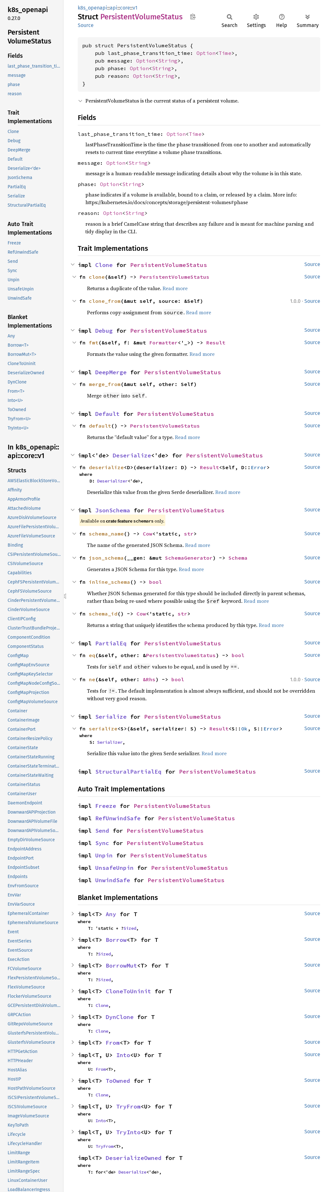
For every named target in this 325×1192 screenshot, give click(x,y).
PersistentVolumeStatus (168, 265)
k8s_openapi (92, 8)
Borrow (116, 939)
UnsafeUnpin (114, 867)
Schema (238, 558)
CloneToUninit (128, 991)
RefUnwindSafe (118, 818)
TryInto (128, 1132)
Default (107, 413)
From (113, 1042)
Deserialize (132, 455)
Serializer (110, 742)
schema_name (106, 533)
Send (102, 830)
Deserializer (112, 481)
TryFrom (128, 1106)
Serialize (111, 716)
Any (111, 914)
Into (123, 1055)
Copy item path (193, 16)
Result (215, 342)
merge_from (105, 384)
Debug (104, 330)
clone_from (105, 301)
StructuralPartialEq (128, 771)
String (167, 60)
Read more (175, 288)
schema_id (103, 613)
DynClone (120, 1017)
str (189, 533)
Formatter (163, 342)
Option (206, 53)
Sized (129, 928)
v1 (135, 8)
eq (92, 655)
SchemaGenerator (189, 558)
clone (97, 277)
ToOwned (118, 1080)
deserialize (106, 467)
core (125, 8)
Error (259, 467)
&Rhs (149, 679)
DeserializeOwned (134, 1158)
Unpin (104, 855)
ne (92, 679)
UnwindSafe (112, 880)
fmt (93, 342)
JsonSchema (112, 510)
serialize (103, 728)
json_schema (106, 558)
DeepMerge (111, 372)
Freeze (105, 805)
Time (225, 53)
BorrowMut (121, 965)
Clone (104, 265)
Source (86, 25)
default (100, 426)
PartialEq (111, 643)
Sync (102, 843)
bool (155, 582)
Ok (244, 728)
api (113, 8)
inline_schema (109, 582)
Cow (147, 533)
